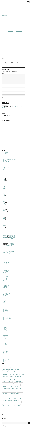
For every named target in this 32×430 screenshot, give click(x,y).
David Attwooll (8, 376)
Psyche (4, 302)
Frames (4, 195)
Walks (4, 228)
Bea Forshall (5, 264)
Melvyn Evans (5, 352)
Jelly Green (4, 343)
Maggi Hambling (18, 393)
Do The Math (5, 273)
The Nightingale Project (5, 63)
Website (3, 93)
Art (14, 62)
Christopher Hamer (11, 374)
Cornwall (22, 374)
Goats (4, 200)
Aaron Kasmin (5, 327)
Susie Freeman (14, 405)
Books (4, 180)
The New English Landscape (7, 317)
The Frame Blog (5, 312)
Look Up (4, 168)
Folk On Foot (5, 279)
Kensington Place (11, 391)
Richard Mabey (9, 398)
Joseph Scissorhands (6, 286)
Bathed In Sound (5, 162)
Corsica (4, 376)
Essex (19, 379)
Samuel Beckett (5, 403)
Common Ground (17, 374)
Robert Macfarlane (20, 398)
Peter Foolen (5, 301)
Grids (4, 201)
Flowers (4, 194)
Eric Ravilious (15, 379)
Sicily (21, 403)
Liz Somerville (5, 350)
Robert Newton (5, 354)
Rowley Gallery (20, 400)
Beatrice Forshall (11, 369)
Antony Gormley (16, 367)
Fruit (4, 196)
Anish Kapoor (5, 367)
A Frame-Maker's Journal (6, 261)
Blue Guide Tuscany (12, 371)
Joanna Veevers (5, 344)
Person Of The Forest (6, 167)
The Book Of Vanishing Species (7, 161)
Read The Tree (5, 303)
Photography (5, 211)
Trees (15, 62)
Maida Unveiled (5, 294)
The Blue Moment (5, 308)
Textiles (4, 220)
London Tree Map (5, 292)
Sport (4, 219)
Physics (4, 212)
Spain (8, 405)
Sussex (19, 405)
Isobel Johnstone (5, 386)
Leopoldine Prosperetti (6, 288)
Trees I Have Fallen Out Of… (7, 169)
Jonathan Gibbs (5, 345)
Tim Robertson (5, 360)
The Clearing (5, 309)
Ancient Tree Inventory (6, 262)
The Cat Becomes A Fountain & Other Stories (9, 159)
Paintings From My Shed (6, 158)
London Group (13, 393)
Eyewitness (4, 381)
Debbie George (5, 336)
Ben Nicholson (17, 369)
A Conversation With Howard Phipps (8, 154)
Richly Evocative (5, 304)
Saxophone (10, 403)
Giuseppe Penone (18, 381)
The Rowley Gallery (6, 359)
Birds (4, 179)
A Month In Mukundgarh (11, 253)
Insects (4, 204)
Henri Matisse (16, 383)
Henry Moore (21, 383)
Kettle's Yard (5, 287)
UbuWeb (4, 320)
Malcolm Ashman (5, 351)
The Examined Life (5, 311)
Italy (9, 386)
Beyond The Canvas (6, 265)
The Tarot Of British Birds (10, 250)
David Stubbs (19, 376)
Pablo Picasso (18, 395)
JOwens (4, 245)
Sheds (4, 217)
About (3, 420)
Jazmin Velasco (5, 342)
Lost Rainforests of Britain (6, 293)
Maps (4, 208)
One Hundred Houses (6, 153)
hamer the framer (6, 62)
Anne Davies (5, 329)
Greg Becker (5, 383)
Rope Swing (15, 400)
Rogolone (10, 252)
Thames (13, 407)
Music (4, 209)
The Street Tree (5, 319)
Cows (4, 187)
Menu (28, 1)
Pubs (4, 216)
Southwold (4, 405)
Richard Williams (14, 398)
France (13, 381)
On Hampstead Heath (6, 152)
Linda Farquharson (20, 391)
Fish (3, 193)
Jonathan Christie (18, 388)
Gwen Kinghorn (5, 254)
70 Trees (4, 170)
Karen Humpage (5, 391)
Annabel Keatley (5, 328)
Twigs (4, 225)
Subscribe (3, 416)
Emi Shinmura (5, 337)
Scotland (14, 403)
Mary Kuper (4, 395)
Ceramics (4, 185)
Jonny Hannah (5, 346)
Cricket (4, 188)
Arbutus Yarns (5, 263)
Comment (4, 73)
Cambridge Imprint (5, 269)
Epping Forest (10, 379)
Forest (4, 280)
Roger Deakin (10, 400)
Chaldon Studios (5, 271)
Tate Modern (4, 407)
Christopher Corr (22, 62)
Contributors (4, 418)
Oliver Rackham (9, 395)
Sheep (4, 218)
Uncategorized (5, 226)
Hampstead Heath (10, 383)
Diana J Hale (5, 272)
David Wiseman (5, 335)
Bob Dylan (17, 371)
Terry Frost (9, 407)
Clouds (4, 186)
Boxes (4, 181)
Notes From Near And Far (6, 296)
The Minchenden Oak (6, 174)
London (9, 393)
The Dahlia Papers (5, 310)
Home (3, 414)
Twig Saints (4, 361)
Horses (4, 203)
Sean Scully (18, 403)
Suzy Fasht (4, 358)
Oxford (14, 395)
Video (4, 227)
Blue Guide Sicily (5, 371)
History (4, 202)
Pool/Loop (4, 160)
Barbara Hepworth (5, 369)
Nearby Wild (5, 295)
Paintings (4, 210)
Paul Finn (4, 353)
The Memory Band (5, 316)
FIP (3, 277)
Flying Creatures (5, 278)
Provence (4, 398)
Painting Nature (5, 300)
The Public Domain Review (7, 318)
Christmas (18, 62)
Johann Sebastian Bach (6, 388)
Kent (15, 391)
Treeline (4, 166)
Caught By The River (6, 270)
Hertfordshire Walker (6, 285)
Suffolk (11, 405)
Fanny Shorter (5, 338)
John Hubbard (13, 388)
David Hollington (5, 334)
